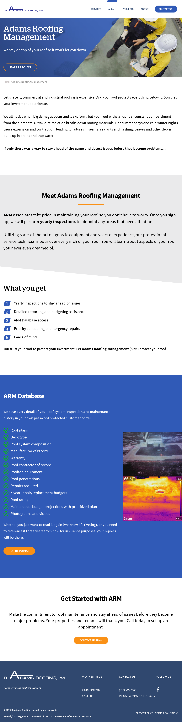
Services (96, 9)
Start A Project (20, 67)
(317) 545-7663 (127, 690)
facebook (158, 689)
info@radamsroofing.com (130, 696)
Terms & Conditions (167, 713)
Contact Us (165, 9)
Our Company (91, 690)
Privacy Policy (144, 713)
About (144, 9)
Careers (87, 696)
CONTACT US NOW (91, 640)
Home (6, 82)
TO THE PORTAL (19, 551)
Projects (128, 9)
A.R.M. (111, 9)
